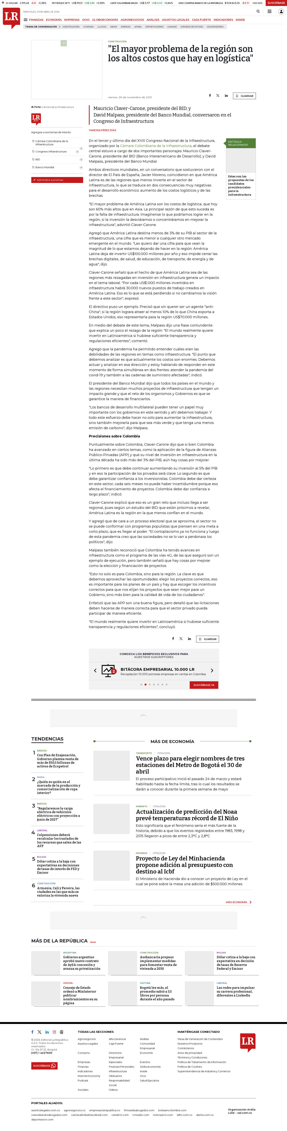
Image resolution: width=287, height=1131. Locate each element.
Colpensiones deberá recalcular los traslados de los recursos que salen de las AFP (59, 840)
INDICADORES (223, 20)
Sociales (83, 1089)
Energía (126, 27)
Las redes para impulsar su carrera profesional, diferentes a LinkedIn (236, 991)
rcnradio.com (140, 1114)
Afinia (138, 27)
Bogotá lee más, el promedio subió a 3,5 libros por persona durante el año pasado (157, 993)
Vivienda (88, 27)
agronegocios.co (74, 1110)
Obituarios (115, 1075)
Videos (113, 1089)
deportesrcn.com (42, 1119)
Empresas (84, 1062)
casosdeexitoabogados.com (49, 1114)
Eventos (145, 1062)
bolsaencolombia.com (172, 1110)
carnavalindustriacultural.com (89, 1114)
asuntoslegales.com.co (45, 1110)
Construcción (71, 27)
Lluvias (102, 27)
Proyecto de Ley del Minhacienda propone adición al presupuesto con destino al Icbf (184, 865)
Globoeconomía (150, 1066)
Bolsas (41, 857)
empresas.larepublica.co (104, 1110)
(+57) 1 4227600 (41, 1052)
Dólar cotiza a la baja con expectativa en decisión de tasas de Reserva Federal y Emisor (236, 963)
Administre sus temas (48, 179)
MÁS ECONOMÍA (236, 902)
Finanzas (83, 1066)
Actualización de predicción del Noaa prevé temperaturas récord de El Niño (187, 815)
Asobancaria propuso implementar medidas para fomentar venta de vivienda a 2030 (158, 963)
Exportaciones (155, 27)
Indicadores (85, 1071)
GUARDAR (244, 95)
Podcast (83, 1080)
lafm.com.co (184, 1114)
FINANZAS (36, 20)
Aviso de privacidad (190, 1052)
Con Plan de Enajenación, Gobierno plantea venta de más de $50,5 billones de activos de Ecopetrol (58, 760)
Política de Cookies (190, 1066)
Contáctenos (186, 1048)
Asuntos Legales (88, 1043)
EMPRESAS (71, 20)
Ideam (113, 27)
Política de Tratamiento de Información (202, 1062)
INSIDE (240, 20)
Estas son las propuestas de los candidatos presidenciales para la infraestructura (241, 185)
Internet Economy (89, 1075)
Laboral (42, 830)
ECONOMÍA (54, 20)
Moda (40, 777)
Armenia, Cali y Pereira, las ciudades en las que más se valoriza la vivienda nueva (58, 891)
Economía (146, 1052)
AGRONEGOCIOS (132, 20)
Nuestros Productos (190, 1043)
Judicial (68, 983)
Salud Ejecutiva (149, 1080)
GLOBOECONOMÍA (105, 20)
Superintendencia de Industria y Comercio (204, 1071)
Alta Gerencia (117, 1038)
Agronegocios (87, 1038)
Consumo (84, 1052)
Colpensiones (215, 27)
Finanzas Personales (121, 1066)
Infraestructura (118, 1071)
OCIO (85, 20)
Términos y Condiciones (192, 1057)
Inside (143, 1071)
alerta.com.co (205, 1114)
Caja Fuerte (116, 1043)
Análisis (144, 1038)
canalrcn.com (120, 1114)
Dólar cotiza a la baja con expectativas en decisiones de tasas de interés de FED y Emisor (58, 867)
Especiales (115, 1062)
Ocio (143, 1075)
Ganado (172, 27)
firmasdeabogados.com (139, 1110)
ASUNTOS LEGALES (175, 20)
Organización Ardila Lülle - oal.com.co (242, 1111)
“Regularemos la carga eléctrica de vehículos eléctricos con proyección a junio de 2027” (58, 814)
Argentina (69, 952)
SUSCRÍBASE (276, 3)
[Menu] (26, 19)
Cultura (145, 983)
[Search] (258, 11)
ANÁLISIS (153, 20)
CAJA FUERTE (201, 20)
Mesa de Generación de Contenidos (200, 1038)
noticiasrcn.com (163, 1114)
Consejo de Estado (192, 27)
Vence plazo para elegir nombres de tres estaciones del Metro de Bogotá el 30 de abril (190, 765)
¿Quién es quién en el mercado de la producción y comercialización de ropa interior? (58, 787)
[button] (94, 671)
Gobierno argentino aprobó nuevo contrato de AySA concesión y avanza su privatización (81, 963)
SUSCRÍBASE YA (204, 684)
